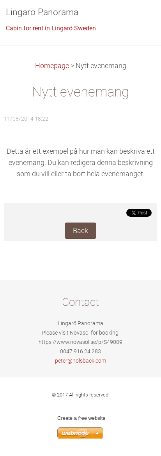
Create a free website (81, 418)
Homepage (52, 66)
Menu (139, 17)
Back (80, 231)
